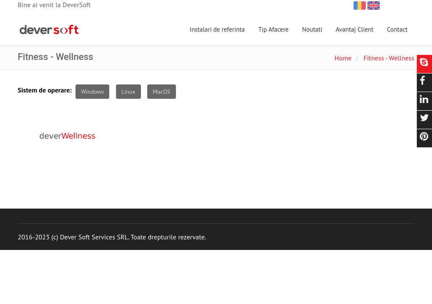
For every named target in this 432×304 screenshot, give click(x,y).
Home (343, 58)
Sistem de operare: (45, 90)
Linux (128, 91)
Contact (397, 29)
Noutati (312, 29)
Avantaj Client (355, 29)
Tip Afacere (273, 29)
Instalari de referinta (217, 29)
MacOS (161, 91)
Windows (92, 91)
